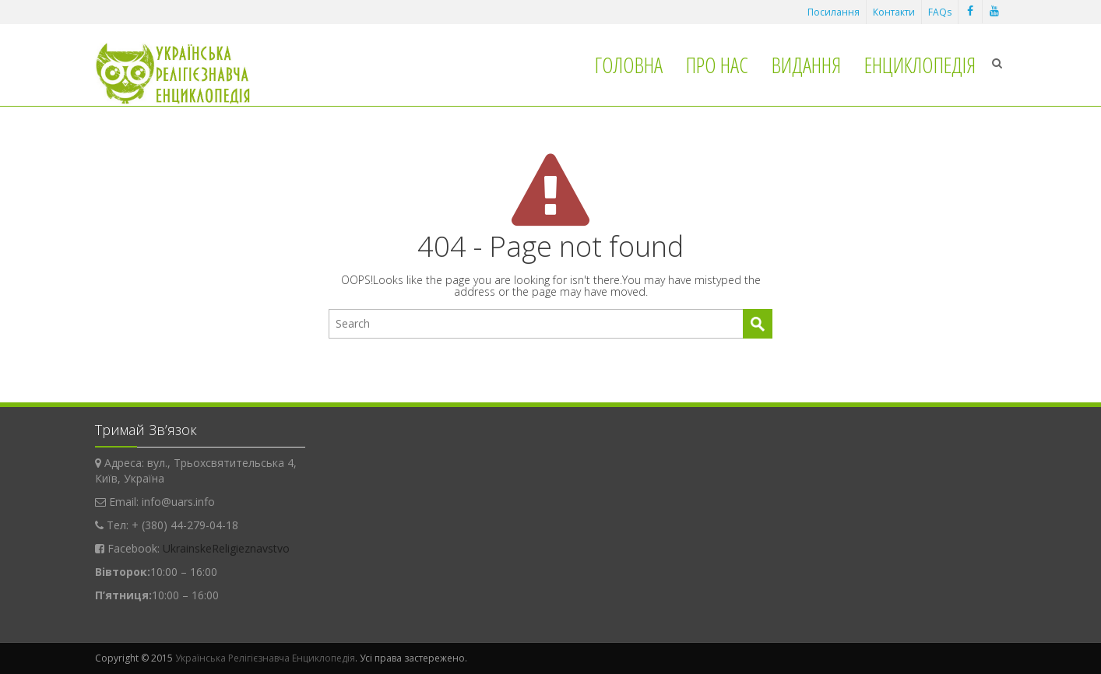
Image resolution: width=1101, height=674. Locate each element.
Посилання (833, 12)
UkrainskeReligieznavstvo (226, 548)
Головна (629, 64)
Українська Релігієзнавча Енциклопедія (265, 658)
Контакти (894, 12)
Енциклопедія (920, 64)
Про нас (717, 64)
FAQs (940, 12)
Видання (806, 64)
